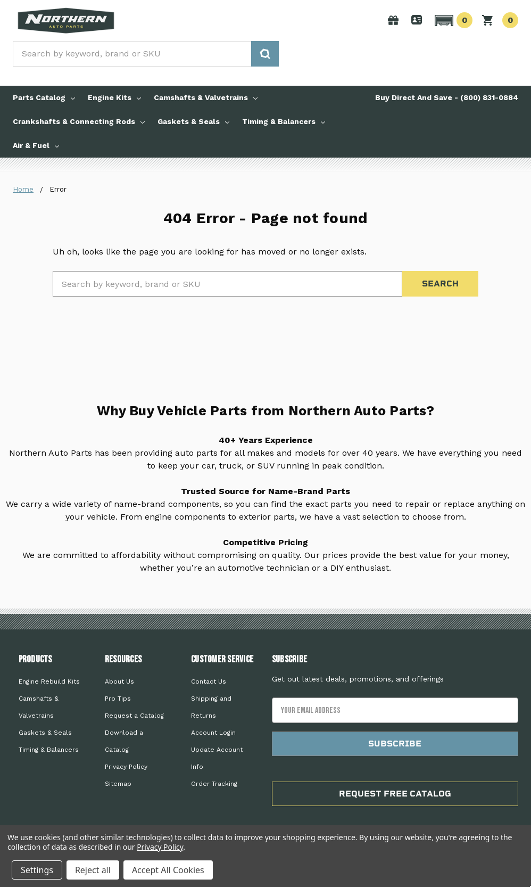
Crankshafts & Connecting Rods (79, 121)
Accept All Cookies (168, 870)
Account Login (213, 732)
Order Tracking (214, 783)
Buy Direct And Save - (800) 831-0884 (446, 97)
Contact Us (208, 681)
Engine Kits (114, 97)
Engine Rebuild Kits (49, 681)
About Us (119, 681)
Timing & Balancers (283, 121)
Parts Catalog (44, 97)
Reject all (93, 870)
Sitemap (118, 783)
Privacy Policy (126, 766)
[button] (452, 20)
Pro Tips (118, 698)
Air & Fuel (36, 145)
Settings (37, 870)
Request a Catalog (134, 715)
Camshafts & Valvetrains (206, 97)
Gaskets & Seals (193, 121)
